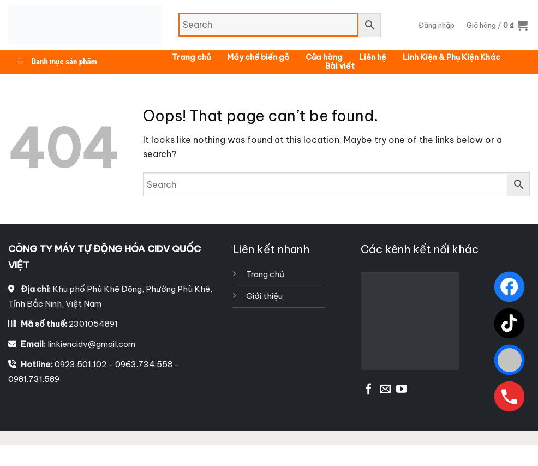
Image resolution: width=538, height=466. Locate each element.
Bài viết (340, 66)
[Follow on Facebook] (368, 390)
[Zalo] (509, 360)
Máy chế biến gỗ (258, 57)
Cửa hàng (324, 57)
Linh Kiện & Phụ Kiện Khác (451, 57)
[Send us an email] (385, 390)
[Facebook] (509, 287)
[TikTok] (509, 323)
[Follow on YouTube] (401, 390)
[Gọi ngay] (509, 396)
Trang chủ (191, 57)
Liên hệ (372, 57)
